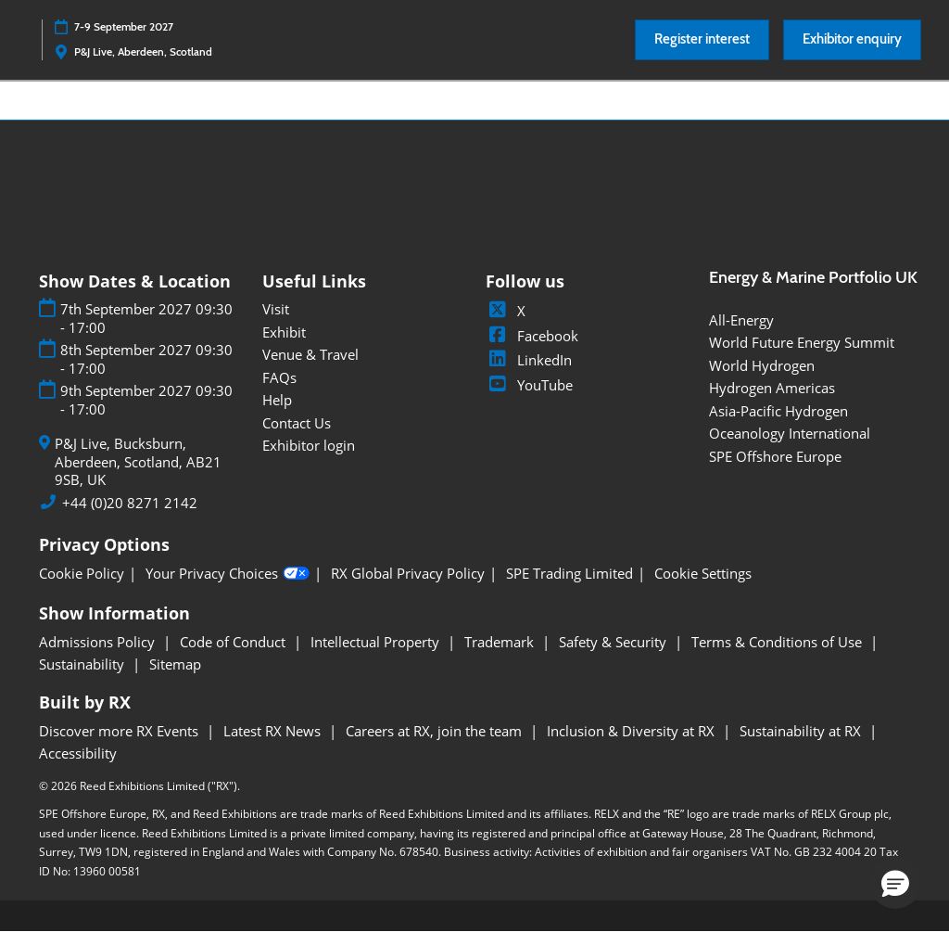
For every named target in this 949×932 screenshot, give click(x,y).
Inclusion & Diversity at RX (632, 730)
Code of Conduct (234, 641)
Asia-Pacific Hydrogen (778, 411)
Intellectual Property (376, 641)
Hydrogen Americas (772, 387)
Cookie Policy (81, 573)
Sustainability (83, 664)
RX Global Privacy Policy (408, 573)
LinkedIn (529, 360)
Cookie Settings (703, 573)
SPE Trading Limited (569, 573)
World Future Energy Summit (801, 342)
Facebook (532, 335)
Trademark (501, 641)
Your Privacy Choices (228, 574)
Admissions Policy (98, 641)
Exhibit (284, 332)
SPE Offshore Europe (775, 456)
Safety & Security (614, 641)
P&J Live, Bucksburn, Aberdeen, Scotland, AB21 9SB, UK (138, 462)
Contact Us (296, 423)
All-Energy (741, 320)
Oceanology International (789, 433)
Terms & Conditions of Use (778, 641)
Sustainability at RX (802, 730)
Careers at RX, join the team (435, 730)
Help (277, 399)
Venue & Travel (310, 354)
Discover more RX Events (120, 730)
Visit (275, 309)
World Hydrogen (762, 365)
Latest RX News (273, 730)
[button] (702, 39)
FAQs (279, 377)
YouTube (529, 385)
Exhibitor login (308, 445)
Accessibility (78, 753)
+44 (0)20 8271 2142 (129, 503)
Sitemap (175, 664)
